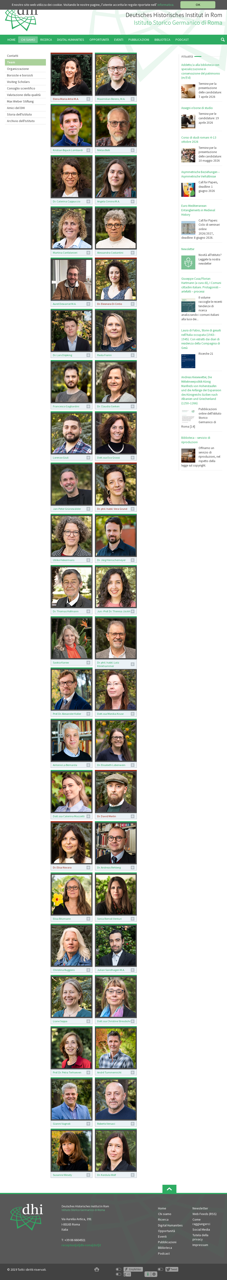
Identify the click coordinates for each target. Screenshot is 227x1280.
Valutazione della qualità (24, 95)
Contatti (12, 56)
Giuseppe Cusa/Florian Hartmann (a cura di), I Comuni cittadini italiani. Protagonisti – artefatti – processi (201, 285)
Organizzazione (18, 69)
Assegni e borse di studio (197, 108)
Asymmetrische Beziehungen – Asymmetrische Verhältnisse (200, 174)
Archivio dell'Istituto (21, 121)
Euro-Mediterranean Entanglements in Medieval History (198, 210)
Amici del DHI (16, 108)
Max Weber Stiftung (20, 101)
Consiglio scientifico (21, 88)
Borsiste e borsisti (20, 75)
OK (198, 5)
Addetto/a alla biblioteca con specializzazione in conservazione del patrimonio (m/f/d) (200, 71)
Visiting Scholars (18, 82)
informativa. (166, 5)
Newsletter (187, 249)
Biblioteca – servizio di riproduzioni (195, 440)
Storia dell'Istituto (19, 114)
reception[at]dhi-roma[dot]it (81, 1245)
